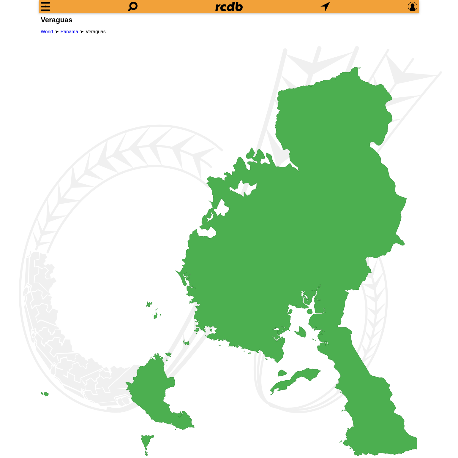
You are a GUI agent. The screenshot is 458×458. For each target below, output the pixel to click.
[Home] (229, 6)
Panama (69, 31)
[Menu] (45, 6)
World (47, 31)
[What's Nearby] (325, 6)
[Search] (133, 6)
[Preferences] (412, 6)
